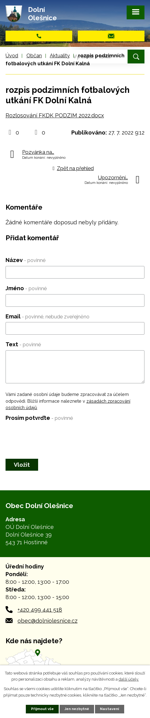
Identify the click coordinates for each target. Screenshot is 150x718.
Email (47, 316)
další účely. (129, 679)
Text (23, 344)
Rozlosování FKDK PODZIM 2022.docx (55, 115)
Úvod (12, 56)
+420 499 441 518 (40, 609)
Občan (34, 56)
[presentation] (52, 436)
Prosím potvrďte (39, 418)
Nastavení (109, 709)
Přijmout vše (42, 709)
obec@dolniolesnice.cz (47, 620)
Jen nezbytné (77, 709)
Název (25, 260)
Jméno (26, 288)
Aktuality (60, 56)
